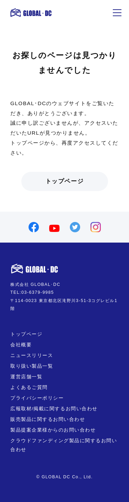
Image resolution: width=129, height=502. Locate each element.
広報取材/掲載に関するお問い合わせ (54, 408)
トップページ (64, 181)
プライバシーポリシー (37, 398)
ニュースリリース (31, 355)
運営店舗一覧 (26, 376)
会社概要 (21, 344)
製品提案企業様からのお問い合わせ (53, 430)
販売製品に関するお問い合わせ (47, 419)
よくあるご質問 (29, 387)
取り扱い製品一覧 (31, 366)
